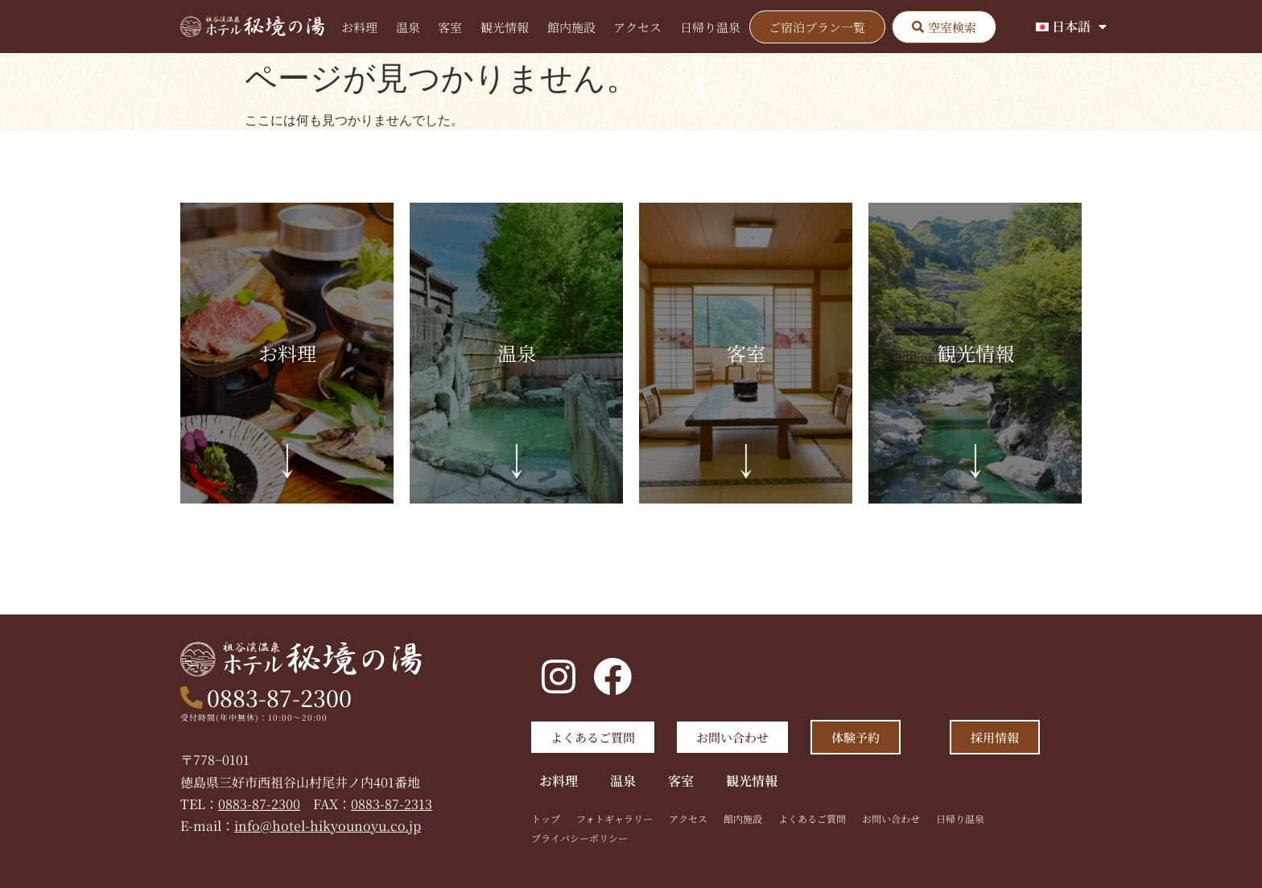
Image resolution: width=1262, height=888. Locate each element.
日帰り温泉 (710, 26)
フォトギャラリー (614, 818)
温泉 (408, 26)
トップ (545, 818)
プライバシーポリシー (579, 838)
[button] (944, 26)
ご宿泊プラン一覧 (817, 26)
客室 (450, 26)
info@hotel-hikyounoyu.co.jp (327, 825)
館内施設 (571, 26)
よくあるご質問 (812, 818)
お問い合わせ (891, 818)
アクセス (637, 26)
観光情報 (504, 26)
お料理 (359, 26)
